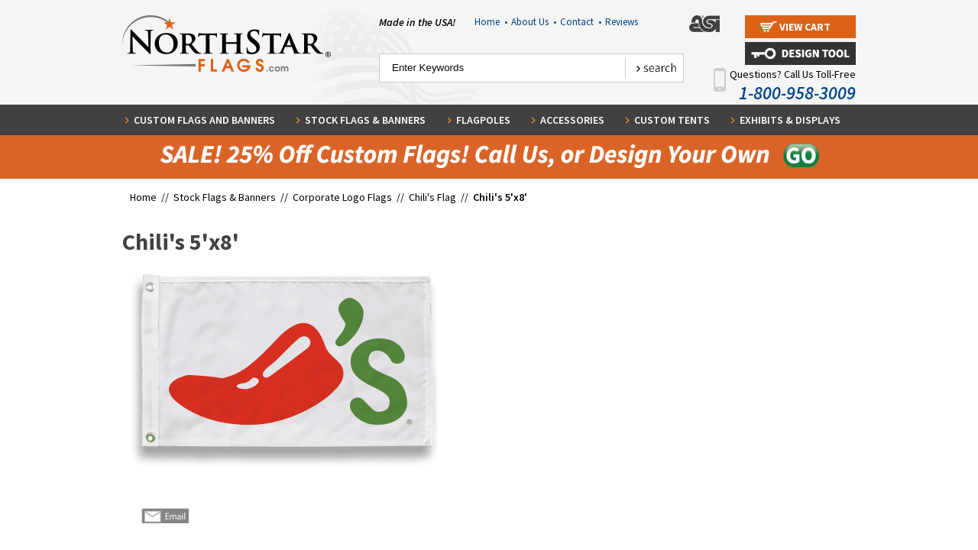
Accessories (572, 120)
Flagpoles (483, 120)
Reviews (621, 21)
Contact (580, 21)
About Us (533, 21)
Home (490, 21)
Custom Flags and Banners (204, 120)
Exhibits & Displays (790, 120)
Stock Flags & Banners (365, 120)
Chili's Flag (432, 197)
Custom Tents (672, 120)
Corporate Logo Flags (342, 197)
